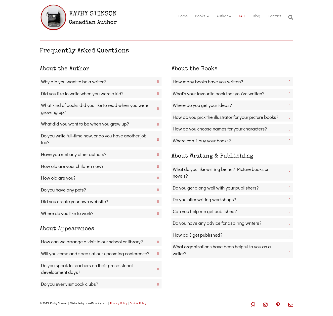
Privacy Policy (118, 303)
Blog (256, 15)
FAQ (242, 15)
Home (183, 15)
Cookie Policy (138, 303)
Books (200, 15)
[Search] (289, 17)
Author (222, 15)
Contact (274, 15)
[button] (101, 81)
